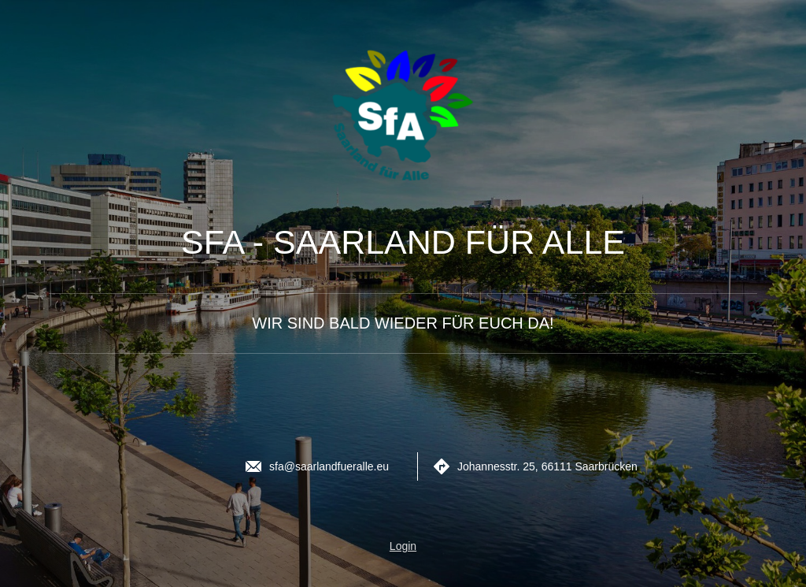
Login (403, 546)
